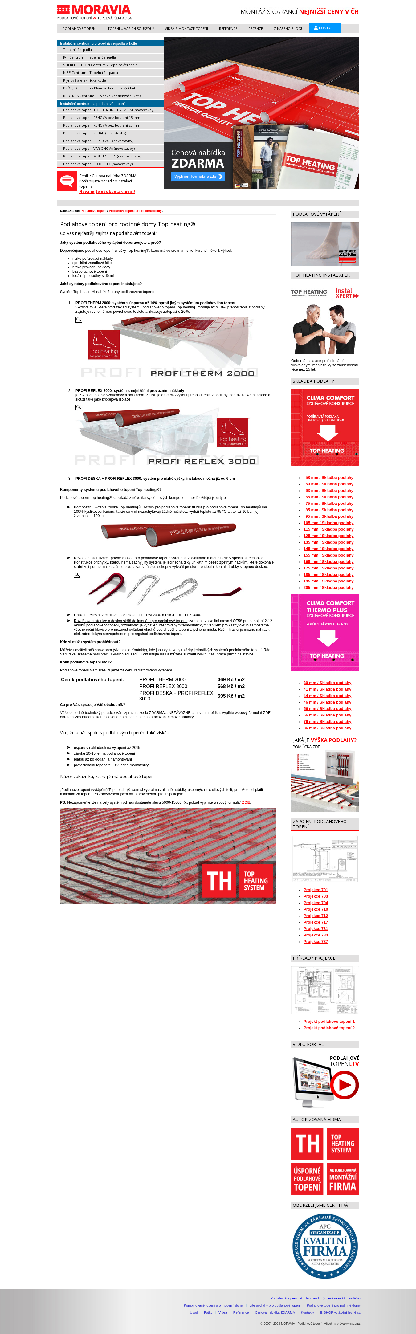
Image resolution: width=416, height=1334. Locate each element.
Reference (241, 1312)
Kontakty (307, 1312)
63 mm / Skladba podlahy (328, 490)
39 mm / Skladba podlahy (327, 682)
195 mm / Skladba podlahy (329, 581)
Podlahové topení (93, 211)
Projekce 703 (316, 896)
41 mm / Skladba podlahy (327, 689)
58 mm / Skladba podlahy (328, 477)
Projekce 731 (316, 928)
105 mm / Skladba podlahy (329, 522)
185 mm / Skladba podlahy (329, 574)
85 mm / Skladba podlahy (328, 510)
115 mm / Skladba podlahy (329, 529)
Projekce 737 (316, 941)
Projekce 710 (316, 909)
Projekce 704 (316, 902)
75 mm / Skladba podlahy (328, 503)
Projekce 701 (316, 889)
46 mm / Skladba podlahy (327, 702)
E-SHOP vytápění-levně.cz (340, 1312)
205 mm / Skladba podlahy (329, 587)
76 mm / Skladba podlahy (327, 721)
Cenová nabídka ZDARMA (275, 1312)
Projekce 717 (316, 922)
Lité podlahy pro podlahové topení (275, 1305)
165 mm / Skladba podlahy (329, 561)
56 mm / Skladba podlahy (327, 708)
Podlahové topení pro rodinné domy (135, 211)
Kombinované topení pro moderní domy (213, 1305)
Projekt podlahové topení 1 (329, 1021)
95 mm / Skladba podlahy (328, 516)
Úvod (194, 1312)
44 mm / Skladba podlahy (327, 695)
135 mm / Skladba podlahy (329, 542)
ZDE (246, 802)
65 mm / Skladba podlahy (328, 497)
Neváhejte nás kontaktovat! (107, 191)
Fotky (208, 1312)
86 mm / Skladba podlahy (327, 728)
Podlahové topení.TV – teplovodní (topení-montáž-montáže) (316, 1298)
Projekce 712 (316, 915)
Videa (222, 1312)
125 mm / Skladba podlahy (329, 535)
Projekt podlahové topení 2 (329, 1028)
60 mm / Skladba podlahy (328, 484)
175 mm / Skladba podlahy (329, 568)
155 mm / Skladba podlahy (329, 555)
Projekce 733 (316, 935)
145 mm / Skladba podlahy (329, 548)
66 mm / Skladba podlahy (327, 715)
